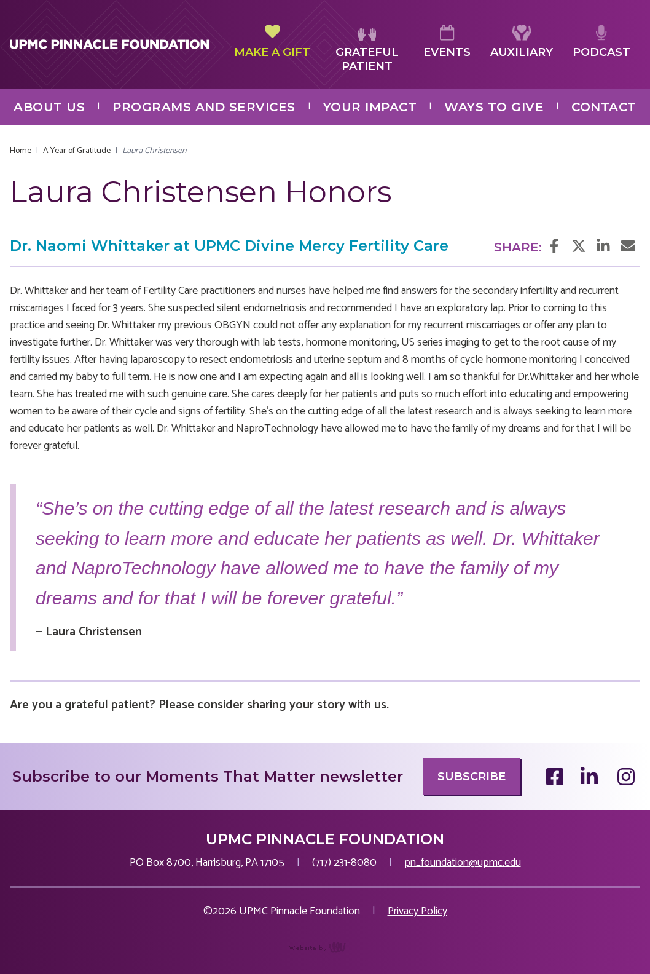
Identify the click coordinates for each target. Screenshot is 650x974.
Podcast (601, 42)
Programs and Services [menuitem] (204, 107)
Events (447, 42)
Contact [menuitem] (603, 107)
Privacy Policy (417, 911)
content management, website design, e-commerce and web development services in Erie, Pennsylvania (325, 953)
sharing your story (296, 705)
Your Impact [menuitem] (370, 107)
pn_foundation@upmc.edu (462, 862)
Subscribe (471, 776)
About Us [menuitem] (49, 107)
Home (20, 151)
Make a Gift (272, 42)
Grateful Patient (367, 49)
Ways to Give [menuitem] (494, 107)
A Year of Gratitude (77, 151)
